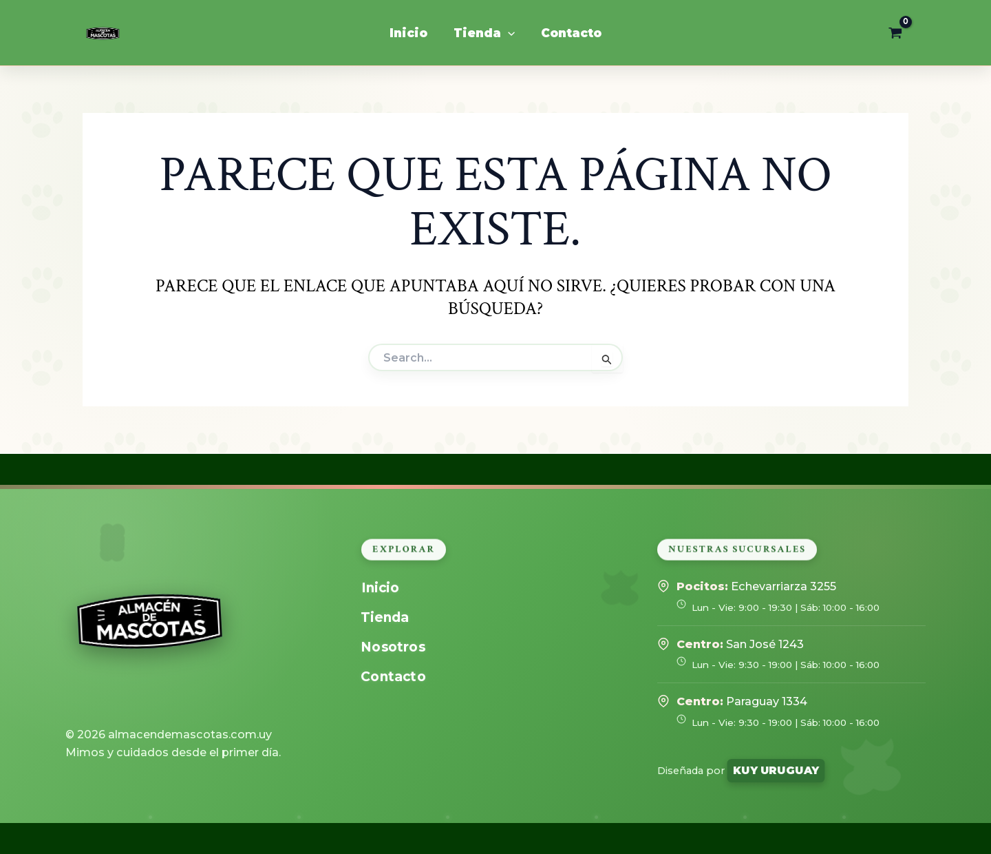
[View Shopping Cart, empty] (895, 33)
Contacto (393, 677)
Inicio (380, 588)
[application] (508, 33)
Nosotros (393, 647)
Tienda (385, 617)
